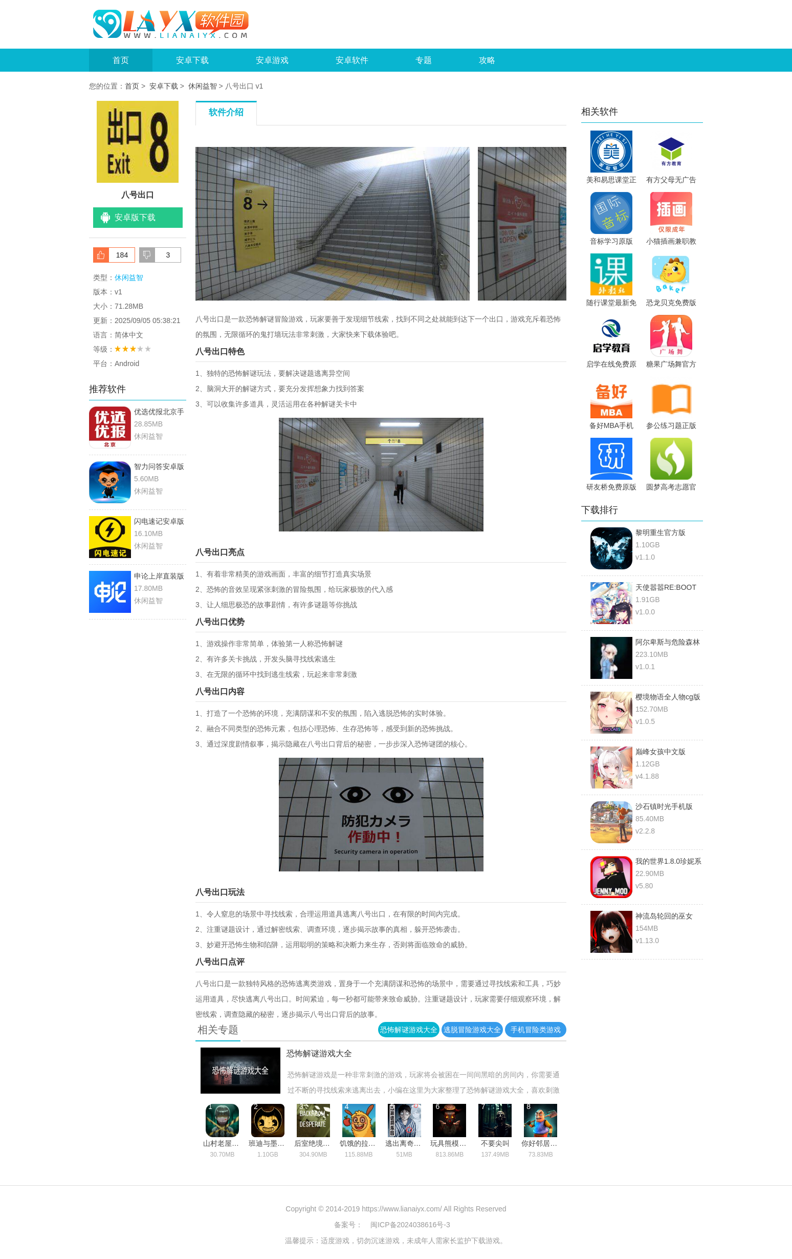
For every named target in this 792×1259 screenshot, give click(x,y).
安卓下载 (192, 60)
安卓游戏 (272, 60)
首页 (121, 60)
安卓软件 (352, 60)
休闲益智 (202, 86)
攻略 (487, 60)
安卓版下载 (135, 217)
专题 (423, 60)
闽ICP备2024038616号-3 (410, 1225)
